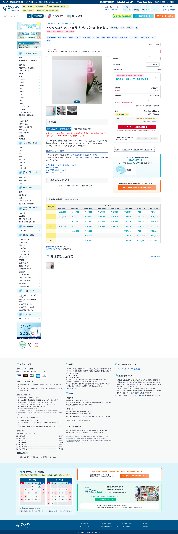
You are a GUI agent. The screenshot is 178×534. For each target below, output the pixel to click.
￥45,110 (88, 226)
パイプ (21, 147)
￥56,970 (88, 231)
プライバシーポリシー (87, 526)
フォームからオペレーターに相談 (137, 187)
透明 (20, 57)
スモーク (22, 80)
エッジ (21, 97)
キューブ (22, 159)
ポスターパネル (24, 257)
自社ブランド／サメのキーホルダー (28, 300)
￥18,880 (88, 212)
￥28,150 (88, 217)
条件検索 (38, 16)
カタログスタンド (25, 269)
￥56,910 (114, 226)
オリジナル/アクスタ (26, 304)
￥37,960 (88, 221)
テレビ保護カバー (25, 275)
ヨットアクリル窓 (25, 281)
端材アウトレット (25, 318)
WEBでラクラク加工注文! (122, 16)
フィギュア (22, 248)
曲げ (59, 37)
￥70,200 (153, 231)
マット (21, 94)
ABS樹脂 (22, 216)
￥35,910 (114, 217)
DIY (131, 37)
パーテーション (24, 287)
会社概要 (145, 526)
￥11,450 (75, 212)
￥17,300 (75, 217)
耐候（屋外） (23, 180)
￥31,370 (127, 221)
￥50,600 (62, 226)
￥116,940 (154, 241)
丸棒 (20, 165)
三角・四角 (22, 168)
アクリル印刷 (23, 242)
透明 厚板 (22, 65)
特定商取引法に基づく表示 (109, 526)
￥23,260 (75, 221)
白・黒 (21, 74)
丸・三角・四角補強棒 (26, 204)
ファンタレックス (25, 112)
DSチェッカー (23, 130)
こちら (154, 121)
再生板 (21, 136)
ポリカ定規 (22, 284)
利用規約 (145, 523)
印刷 (48, 40)
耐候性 (70, 37)
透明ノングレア (24, 71)
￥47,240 (127, 231)
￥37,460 (101, 226)
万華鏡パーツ (23, 272)
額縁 (108, 37)
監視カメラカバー (25, 266)
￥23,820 (114, 212)
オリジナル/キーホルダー (27, 307)
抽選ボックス (23, 263)
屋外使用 (115, 37)
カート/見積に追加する (136, 127)
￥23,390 (101, 217)
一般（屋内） (23, 177)
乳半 (20, 77)
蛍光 (20, 100)
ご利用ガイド (84, 523)
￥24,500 (153, 212)
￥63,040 (127, 236)
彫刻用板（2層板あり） (26, 115)
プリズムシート (24, 106)
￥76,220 (88, 236)
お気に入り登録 (153, 45)
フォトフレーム (24, 254)
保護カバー (124, 37)
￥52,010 (140, 221)
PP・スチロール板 (25, 219)
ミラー (21, 83)
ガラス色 (22, 88)
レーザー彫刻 (51, 37)
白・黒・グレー (24, 195)
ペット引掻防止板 (25, 278)
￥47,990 (114, 221)
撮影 (98, 37)
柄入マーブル (23, 124)
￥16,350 (127, 212)
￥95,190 (88, 241)
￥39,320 (127, 226)
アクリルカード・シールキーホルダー (28, 296)
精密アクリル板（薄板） (27, 68)
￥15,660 (101, 212)
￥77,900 (140, 231)
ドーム (21, 150)
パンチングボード (25, 201)
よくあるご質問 (106, 523)
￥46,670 (153, 221)
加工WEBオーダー (143, 16)
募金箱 (21, 260)
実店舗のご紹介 (127, 523)
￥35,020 (75, 231)
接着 (64, 37)
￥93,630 (153, 236)
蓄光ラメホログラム (25, 127)
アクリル (78, 37)
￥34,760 (153, 217)
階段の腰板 (86, 37)
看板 (103, 37)
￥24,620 (127, 217)
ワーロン (22, 109)
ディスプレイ (145, 37)
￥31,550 (101, 221)
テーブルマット (24, 251)
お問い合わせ (106, 2)
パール (21, 91)
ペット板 (22, 213)
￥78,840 (127, 241)
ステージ (22, 162)
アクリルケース (24, 239)
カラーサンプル (24, 133)
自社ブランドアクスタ (26, 310)
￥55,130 (153, 226)
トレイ (137, 37)
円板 (20, 156)
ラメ (20, 118)
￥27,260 (140, 212)
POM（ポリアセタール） (27, 222)
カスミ (21, 103)
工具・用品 (22, 231)
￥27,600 (75, 226)
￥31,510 (62, 217)
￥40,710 (140, 217)
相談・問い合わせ (165, 16)
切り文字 (22, 245)
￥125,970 (141, 241)
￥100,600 (141, 236)
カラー (21, 85)
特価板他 (22, 139)
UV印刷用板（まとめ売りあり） (28, 61)
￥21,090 (62, 212)
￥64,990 (140, 226)
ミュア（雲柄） (24, 121)
